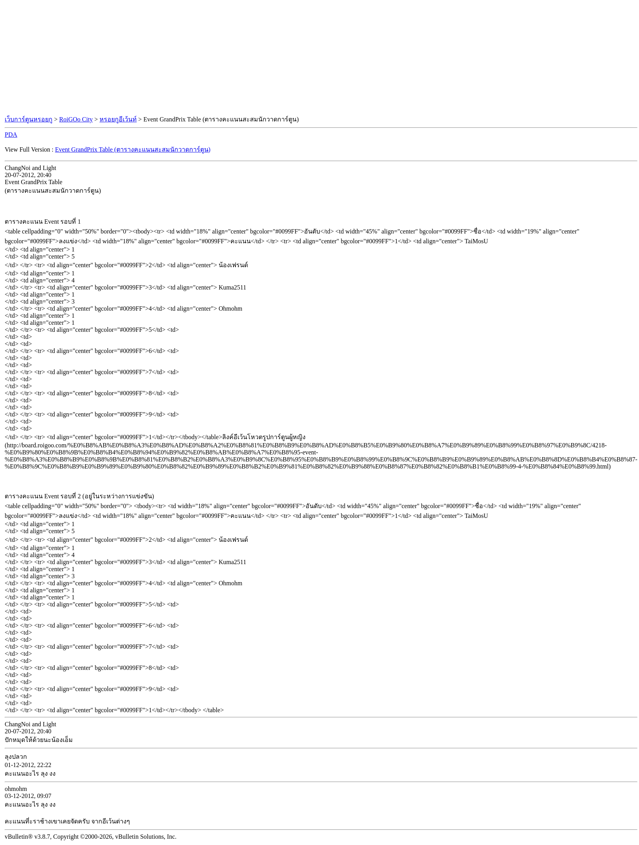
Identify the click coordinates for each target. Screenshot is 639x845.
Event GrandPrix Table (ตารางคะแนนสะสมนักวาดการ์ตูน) (133, 149)
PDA (11, 134)
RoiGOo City (76, 119)
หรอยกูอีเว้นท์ (118, 119)
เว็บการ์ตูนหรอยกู (28, 119)
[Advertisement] (320, 58)
